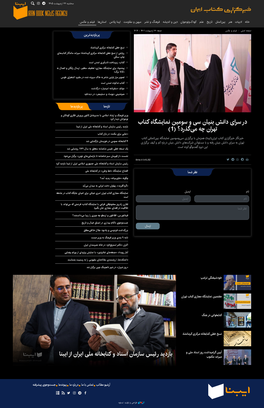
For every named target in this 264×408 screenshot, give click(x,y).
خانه (247, 21)
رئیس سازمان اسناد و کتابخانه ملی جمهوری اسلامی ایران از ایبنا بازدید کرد (92, 164)
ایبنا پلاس (115, 21)
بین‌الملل (220, 21)
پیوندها (62, 385)
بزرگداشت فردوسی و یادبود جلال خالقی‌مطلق (106, 230)
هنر (230, 21)
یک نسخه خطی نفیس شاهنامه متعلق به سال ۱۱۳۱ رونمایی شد (97, 149)
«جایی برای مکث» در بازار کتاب (113, 134)
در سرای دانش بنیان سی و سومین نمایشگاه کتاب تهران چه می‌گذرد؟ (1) (192, 125)
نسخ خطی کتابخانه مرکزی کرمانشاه (107, 48)
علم (201, 21)
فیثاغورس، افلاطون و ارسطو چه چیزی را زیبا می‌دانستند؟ (100, 215)
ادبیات (238, 21)
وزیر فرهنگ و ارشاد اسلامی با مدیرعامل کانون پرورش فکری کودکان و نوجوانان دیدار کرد (94, 117)
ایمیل (188, 191)
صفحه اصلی (246, 30)
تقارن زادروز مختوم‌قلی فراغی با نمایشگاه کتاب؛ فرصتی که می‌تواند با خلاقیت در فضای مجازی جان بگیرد (94, 206)
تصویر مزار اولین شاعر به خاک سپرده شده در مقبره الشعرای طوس (92, 77)
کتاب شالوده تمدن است (112, 83)
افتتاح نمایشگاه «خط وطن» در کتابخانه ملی (106, 171)
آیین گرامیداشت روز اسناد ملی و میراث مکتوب (204, 354)
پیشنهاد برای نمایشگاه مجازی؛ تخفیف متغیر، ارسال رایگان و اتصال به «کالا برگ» (90, 70)
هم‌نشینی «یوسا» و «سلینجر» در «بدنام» (104, 94)
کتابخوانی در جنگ (212, 315)
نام (247, 191)
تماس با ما (87, 385)
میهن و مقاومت (132, 21)
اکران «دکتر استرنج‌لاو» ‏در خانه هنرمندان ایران (106, 245)
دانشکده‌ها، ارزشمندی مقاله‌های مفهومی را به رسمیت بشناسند (97, 260)
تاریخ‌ (209, 21)
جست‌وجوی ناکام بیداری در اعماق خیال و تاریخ (105, 223)
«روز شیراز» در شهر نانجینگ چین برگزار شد (107, 267)
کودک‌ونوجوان (189, 21)
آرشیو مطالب (103, 385)
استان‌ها (102, 21)
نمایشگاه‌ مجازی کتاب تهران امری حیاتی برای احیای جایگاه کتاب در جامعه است (92, 195)
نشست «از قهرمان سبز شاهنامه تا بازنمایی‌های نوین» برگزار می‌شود (96, 156)
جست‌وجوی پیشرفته (44, 385)
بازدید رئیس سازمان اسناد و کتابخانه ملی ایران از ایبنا (102, 127)
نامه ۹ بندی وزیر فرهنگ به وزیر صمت (109, 238)
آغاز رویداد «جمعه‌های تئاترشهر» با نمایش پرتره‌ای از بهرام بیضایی (96, 252)
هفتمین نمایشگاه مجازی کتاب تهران (201, 296)
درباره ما (73, 385)
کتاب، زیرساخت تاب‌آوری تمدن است (106, 62)
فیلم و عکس (87, 21)
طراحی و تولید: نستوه (131, 402)
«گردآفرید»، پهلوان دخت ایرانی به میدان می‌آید (105, 186)
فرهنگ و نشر (152, 21)
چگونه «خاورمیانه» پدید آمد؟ (114, 178)
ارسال (148, 226)
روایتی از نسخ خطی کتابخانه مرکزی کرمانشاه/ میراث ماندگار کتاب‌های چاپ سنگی (90, 55)
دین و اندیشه (170, 21)
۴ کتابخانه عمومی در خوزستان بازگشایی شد (107, 141)
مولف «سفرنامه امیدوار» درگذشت (107, 88)
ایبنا (221, 10)
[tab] (107, 106)
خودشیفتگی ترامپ (211, 277)
